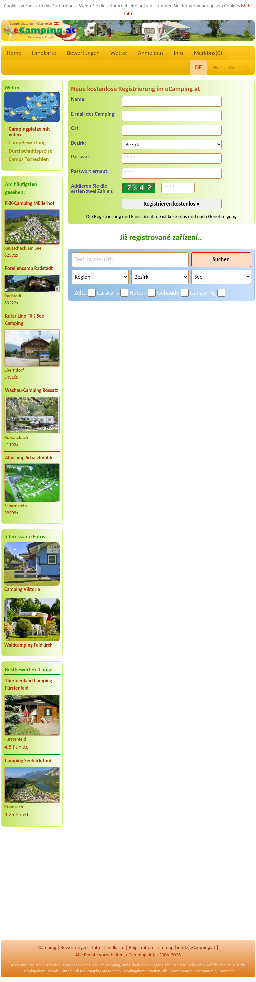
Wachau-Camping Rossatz (31, 390)
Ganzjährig (203, 292)
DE (198, 67)
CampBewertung (27, 142)
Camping (47, 947)
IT (247, 67)
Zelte (80, 292)
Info (178, 53)
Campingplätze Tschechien (183, 965)
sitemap (165, 947)
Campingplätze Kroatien (141, 971)
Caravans (108, 292)
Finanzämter (203, 971)
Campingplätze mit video (29, 132)
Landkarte (44, 53)
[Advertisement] (32, 884)
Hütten (138, 292)
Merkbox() (208, 53)
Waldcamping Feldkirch (28, 645)
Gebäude (168, 292)
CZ (232, 67)
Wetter (118, 53)
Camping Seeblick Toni (28, 761)
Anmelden (150, 53)
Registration (141, 947)
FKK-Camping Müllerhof (29, 203)
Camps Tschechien (29, 159)
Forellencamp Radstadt (29, 268)
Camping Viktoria (22, 589)
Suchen (221, 259)
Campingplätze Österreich (39, 965)
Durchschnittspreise (30, 151)
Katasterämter (180, 971)
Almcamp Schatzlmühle (29, 458)
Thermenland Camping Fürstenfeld (28, 684)
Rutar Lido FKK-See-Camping (25, 320)
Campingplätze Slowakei (41, 971)
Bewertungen (83, 53)
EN (215, 67)
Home (14, 53)
